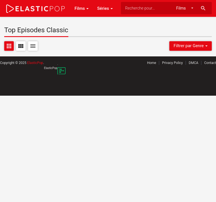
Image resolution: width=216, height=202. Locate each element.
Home (151, 63)
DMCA (193, 63)
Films (82, 8)
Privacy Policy (172, 63)
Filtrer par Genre (191, 45)
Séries (105, 8)
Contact (210, 63)
